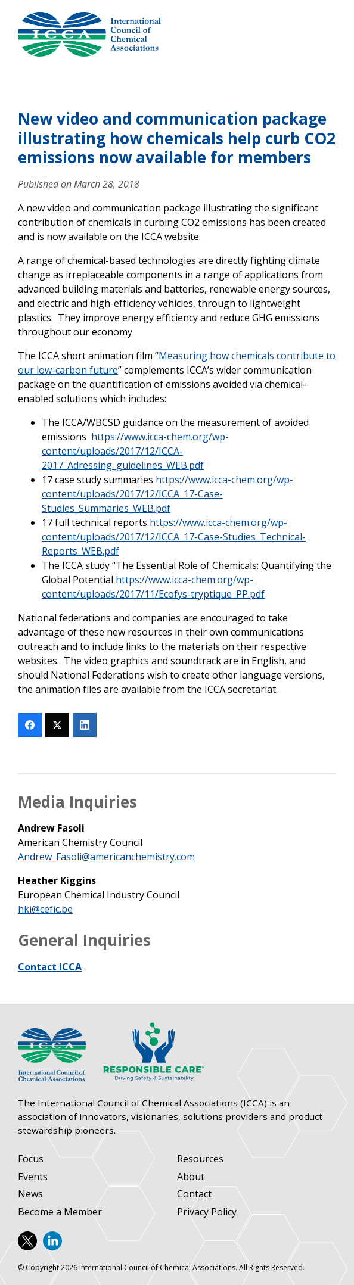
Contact (194, 1194)
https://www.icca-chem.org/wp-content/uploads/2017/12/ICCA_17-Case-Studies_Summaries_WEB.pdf (167, 494)
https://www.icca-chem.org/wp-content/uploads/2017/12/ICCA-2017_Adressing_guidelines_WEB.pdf (135, 451)
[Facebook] (30, 725)
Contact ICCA (50, 966)
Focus (31, 1159)
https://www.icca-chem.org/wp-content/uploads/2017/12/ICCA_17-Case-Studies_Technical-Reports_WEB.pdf (174, 537)
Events (33, 1177)
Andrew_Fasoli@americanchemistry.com (106, 856)
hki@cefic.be (45, 909)
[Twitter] (57, 725)
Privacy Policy (207, 1212)
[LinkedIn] (85, 725)
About (190, 1177)
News (30, 1194)
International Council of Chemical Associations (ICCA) (89, 34)
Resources (200, 1159)
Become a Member (60, 1212)
